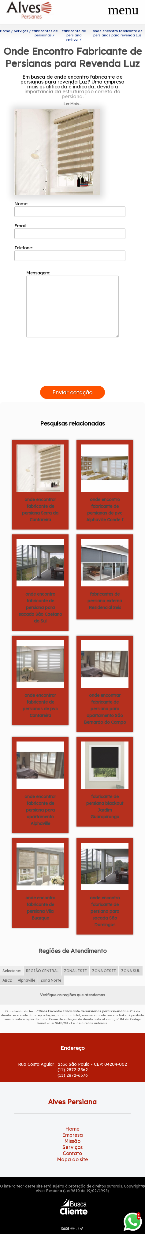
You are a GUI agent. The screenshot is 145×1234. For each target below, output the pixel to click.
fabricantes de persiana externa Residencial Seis (104, 600)
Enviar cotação (72, 392)
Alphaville (26, 980)
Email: (69, 231)
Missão (72, 1141)
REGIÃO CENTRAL (42, 970)
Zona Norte (50, 980)
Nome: (69, 209)
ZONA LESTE (75, 970)
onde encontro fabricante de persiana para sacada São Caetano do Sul (40, 607)
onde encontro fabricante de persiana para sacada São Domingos (105, 911)
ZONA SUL (130, 970)
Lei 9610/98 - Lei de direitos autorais (78, 1023)
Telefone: (69, 253)
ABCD (7, 980)
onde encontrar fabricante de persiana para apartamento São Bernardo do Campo (105, 709)
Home (72, 1129)
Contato (72, 1153)
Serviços (72, 1147)
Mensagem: (72, 303)
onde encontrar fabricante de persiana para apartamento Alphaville (40, 810)
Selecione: (11, 970)
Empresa (72, 1135)
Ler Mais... (72, 104)
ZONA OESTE (104, 970)
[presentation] (72, 379)
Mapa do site (72, 1159)
